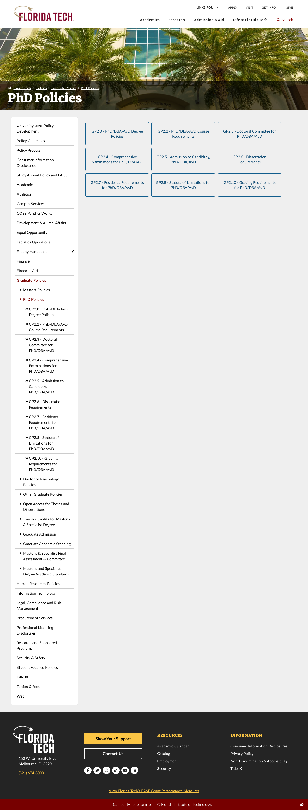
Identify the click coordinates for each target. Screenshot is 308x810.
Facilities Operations (33, 242)
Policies (41, 88)
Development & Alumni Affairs (41, 223)
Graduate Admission (39, 534)
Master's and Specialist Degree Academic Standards (46, 571)
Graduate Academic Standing (47, 543)
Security (164, 768)
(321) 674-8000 (31, 773)
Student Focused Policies (37, 667)
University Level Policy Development (35, 128)
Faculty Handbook (32, 251)
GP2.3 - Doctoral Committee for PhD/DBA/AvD (43, 345)
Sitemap (144, 804)
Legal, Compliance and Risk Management (39, 605)
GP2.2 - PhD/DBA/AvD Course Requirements (48, 327)
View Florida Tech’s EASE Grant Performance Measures (154, 791)
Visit (249, 7)
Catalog (163, 753)
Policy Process (29, 150)
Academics (150, 20)
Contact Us (113, 753)
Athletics (24, 194)
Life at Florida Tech (250, 20)
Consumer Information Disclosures (35, 163)
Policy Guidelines (31, 140)
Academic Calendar (173, 746)
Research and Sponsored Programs (37, 645)
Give (289, 7)
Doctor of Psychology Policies (41, 482)
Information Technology (36, 593)
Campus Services (30, 203)
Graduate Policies (63, 88)
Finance (23, 261)
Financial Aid (27, 270)
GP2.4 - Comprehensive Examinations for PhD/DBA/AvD (48, 365)
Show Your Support (113, 738)
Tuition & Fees (28, 686)
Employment (167, 761)
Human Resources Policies (38, 583)
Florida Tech (22, 88)
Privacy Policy (241, 753)
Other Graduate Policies (43, 494)
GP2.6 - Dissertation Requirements (45, 404)
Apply (232, 7)
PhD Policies (90, 88)
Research (176, 20)
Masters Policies (36, 290)
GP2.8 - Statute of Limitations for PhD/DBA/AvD (44, 443)
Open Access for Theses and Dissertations (46, 506)
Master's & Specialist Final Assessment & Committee (44, 556)
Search (284, 21)
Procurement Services (35, 618)
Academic (25, 184)
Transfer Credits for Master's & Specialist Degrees (46, 522)
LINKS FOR (207, 7)
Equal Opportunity (32, 232)
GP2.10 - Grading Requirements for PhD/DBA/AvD (43, 464)
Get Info (269, 7)
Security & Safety (31, 658)
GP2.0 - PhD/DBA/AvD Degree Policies (48, 312)
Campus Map (124, 804)
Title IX (22, 677)
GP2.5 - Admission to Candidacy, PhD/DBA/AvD (46, 386)
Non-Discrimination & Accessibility (258, 761)
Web (20, 696)
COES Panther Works (34, 213)
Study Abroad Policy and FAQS (42, 175)
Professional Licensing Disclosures (35, 630)
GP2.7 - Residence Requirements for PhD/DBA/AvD (44, 422)
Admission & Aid (209, 20)
